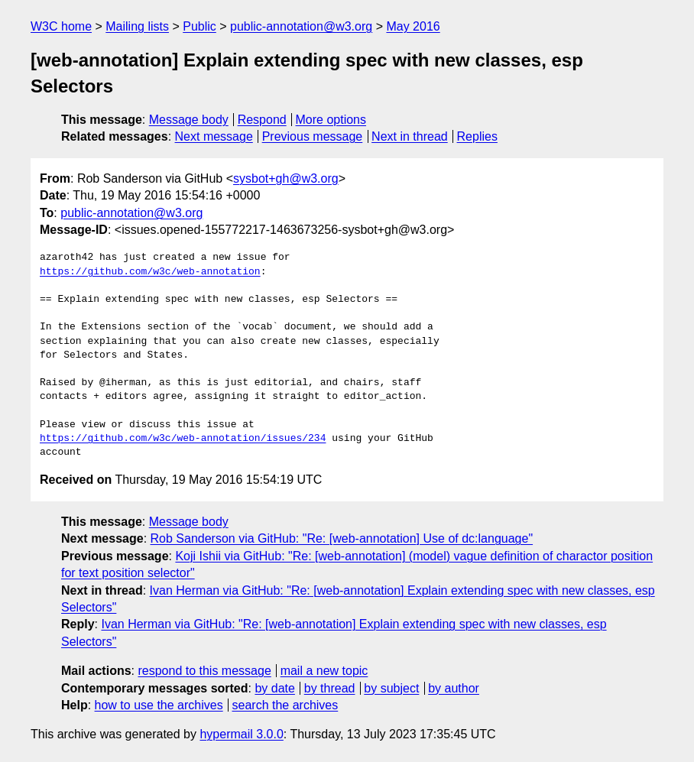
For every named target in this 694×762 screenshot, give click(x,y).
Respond (262, 119)
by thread (329, 688)
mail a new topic (324, 670)
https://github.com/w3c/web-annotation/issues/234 (183, 439)
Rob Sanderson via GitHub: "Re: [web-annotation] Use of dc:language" (342, 538)
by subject (391, 688)
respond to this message (204, 670)
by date (274, 688)
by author (453, 688)
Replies (477, 136)
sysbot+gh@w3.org (286, 178)
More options (331, 119)
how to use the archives (159, 705)
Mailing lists (137, 26)
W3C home (61, 26)
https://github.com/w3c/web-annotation (150, 272)
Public (199, 26)
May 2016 (412, 26)
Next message (214, 136)
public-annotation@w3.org (301, 26)
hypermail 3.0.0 (241, 734)
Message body (189, 119)
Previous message (312, 136)
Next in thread (409, 136)
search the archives (285, 705)
